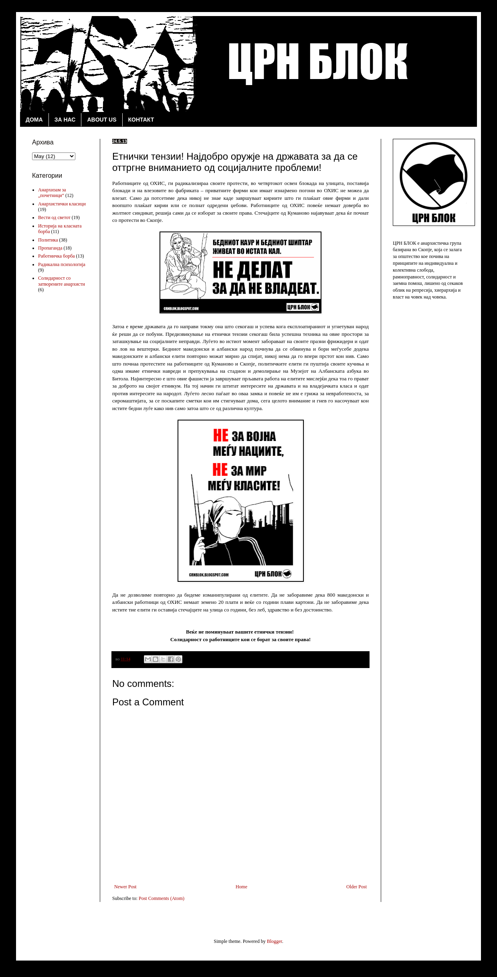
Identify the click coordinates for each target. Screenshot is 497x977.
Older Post (356, 887)
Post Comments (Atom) (161, 898)
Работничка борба (56, 256)
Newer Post (125, 887)
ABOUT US (101, 119)
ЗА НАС (65, 119)
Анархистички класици (62, 204)
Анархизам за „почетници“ (52, 192)
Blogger (274, 941)
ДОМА (34, 119)
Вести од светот (54, 217)
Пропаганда (50, 248)
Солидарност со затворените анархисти (61, 280)
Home (241, 887)
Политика (48, 240)
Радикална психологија (61, 264)
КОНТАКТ (141, 119)
